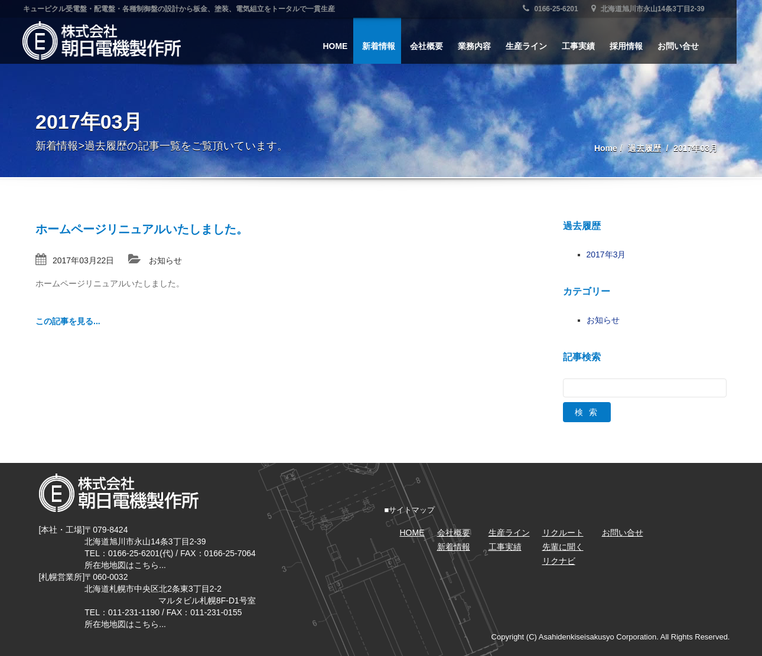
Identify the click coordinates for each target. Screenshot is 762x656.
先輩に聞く (563, 546)
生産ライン (539, 46)
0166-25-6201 (563, 9)
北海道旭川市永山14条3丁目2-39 (661, 9)
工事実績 (591, 46)
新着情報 (391, 46)
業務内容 (487, 46)
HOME (348, 46)
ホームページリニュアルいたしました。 (141, 229)
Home (605, 148)
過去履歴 (644, 148)
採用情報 (639, 46)
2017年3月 (606, 254)
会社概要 (439, 46)
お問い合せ (691, 46)
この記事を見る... (67, 321)
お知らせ (165, 260)
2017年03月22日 (83, 260)
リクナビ (558, 561)
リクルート (563, 532)
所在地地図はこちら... (125, 565)
